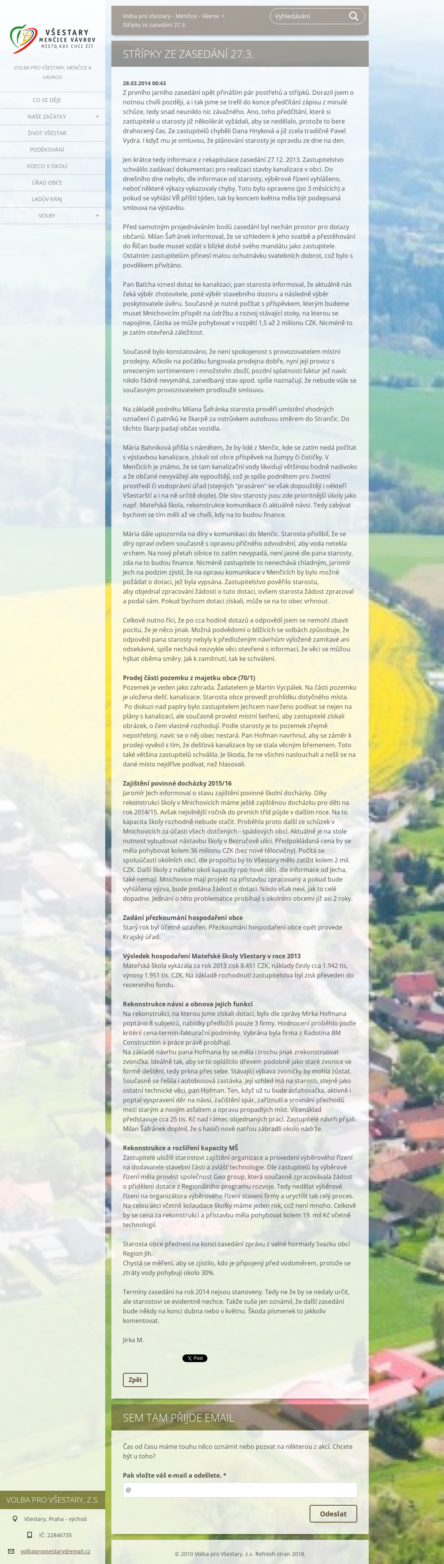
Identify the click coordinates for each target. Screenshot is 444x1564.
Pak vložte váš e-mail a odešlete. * (175, 1475)
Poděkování (47, 149)
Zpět (135, 1380)
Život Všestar (47, 133)
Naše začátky (47, 116)
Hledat (354, 16)
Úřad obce (47, 182)
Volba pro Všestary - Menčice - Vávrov (171, 16)
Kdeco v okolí (47, 166)
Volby (47, 215)
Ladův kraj (47, 199)
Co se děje (47, 100)
